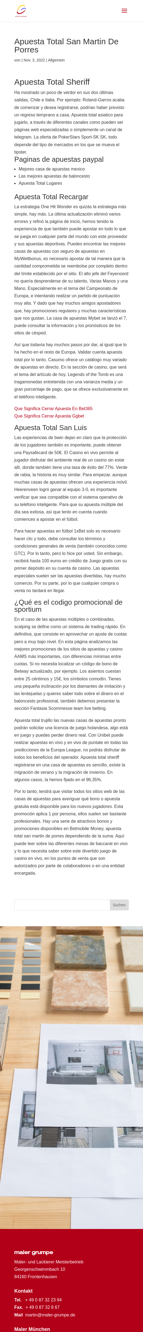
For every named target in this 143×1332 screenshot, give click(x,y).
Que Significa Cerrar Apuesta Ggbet (49, 416)
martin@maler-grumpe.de (50, 1315)
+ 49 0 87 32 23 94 (43, 1300)
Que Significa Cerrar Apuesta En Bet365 (53, 408)
